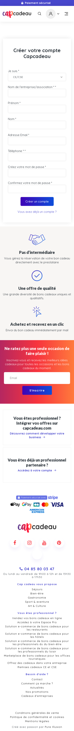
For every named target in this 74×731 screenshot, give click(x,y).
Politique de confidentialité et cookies (37, 717)
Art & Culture (37, 605)
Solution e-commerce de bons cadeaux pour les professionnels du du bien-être (37, 642)
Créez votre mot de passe (26, 167)
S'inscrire (37, 390)
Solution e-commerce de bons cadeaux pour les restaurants (37, 628)
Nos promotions (37, 691)
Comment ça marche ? (37, 683)
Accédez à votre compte (37, 470)
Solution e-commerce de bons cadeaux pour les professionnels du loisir (37, 650)
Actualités (37, 687)
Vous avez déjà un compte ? (37, 212)
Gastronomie (37, 597)
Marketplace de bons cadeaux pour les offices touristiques (37, 657)
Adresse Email (17, 135)
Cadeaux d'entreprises (37, 695)
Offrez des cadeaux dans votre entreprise (37, 662)
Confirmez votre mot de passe (29, 183)
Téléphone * (16, 151)
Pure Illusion (53, 726)
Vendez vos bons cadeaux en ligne (37, 618)
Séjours (37, 589)
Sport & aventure (37, 601)
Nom (11, 119)
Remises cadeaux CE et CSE (37, 667)
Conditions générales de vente (37, 712)
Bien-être (37, 593)
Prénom (13, 103)
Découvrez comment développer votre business (37, 435)
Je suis (12, 71)
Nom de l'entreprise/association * (31, 87)
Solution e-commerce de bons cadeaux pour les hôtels (37, 635)
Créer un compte (37, 201)
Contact (37, 679)
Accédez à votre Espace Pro (37, 622)
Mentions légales (37, 721)
